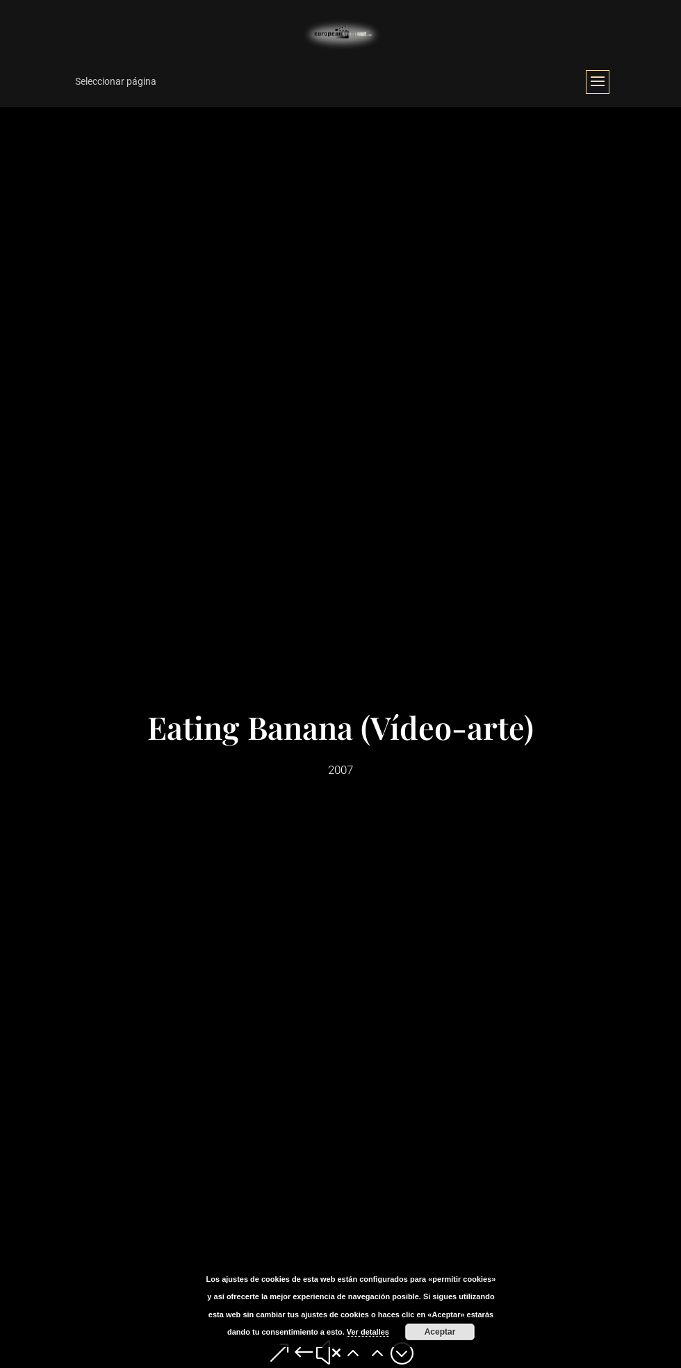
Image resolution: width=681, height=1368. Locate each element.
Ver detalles (368, 1332)
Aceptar (440, 1332)
